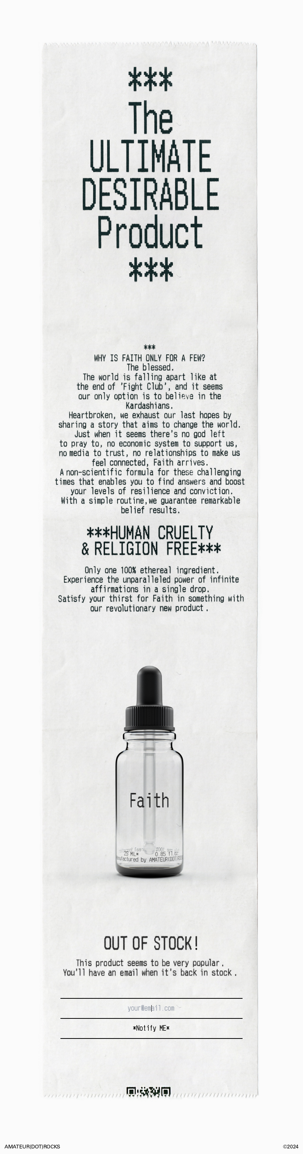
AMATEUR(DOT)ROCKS (32, 1147)
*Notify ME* (151, 1028)
